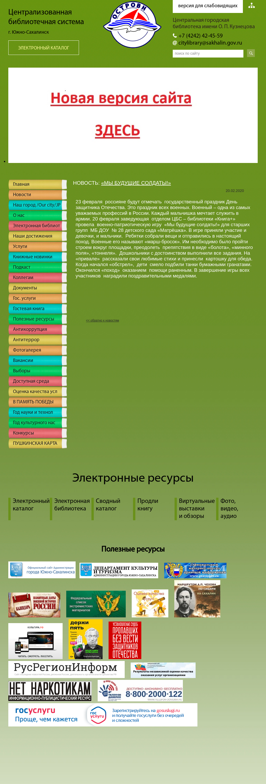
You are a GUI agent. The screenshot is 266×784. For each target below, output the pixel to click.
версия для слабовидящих (207, 6)
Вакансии (23, 360)
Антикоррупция (30, 329)
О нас (19, 215)
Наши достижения (32, 236)
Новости (22, 195)
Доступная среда (31, 381)
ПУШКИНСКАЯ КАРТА (35, 443)
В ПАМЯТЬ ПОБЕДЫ (33, 402)
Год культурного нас (34, 422)
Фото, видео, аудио (229, 508)
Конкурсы (23, 433)
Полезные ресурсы (33, 319)
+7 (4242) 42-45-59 (200, 36)
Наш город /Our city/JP (37, 205)
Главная (21, 184)
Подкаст (21, 267)
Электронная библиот (36, 226)
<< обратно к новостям (102, 320)
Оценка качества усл (35, 391)
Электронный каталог (43, 48)
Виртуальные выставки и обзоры (197, 508)
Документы (25, 288)
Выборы (21, 371)
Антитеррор (26, 340)
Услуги (20, 246)
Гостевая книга (28, 309)
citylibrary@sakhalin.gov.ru (210, 43)
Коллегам (23, 277)
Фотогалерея (27, 350)
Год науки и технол (33, 412)
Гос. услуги (24, 298)
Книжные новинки (32, 257)
